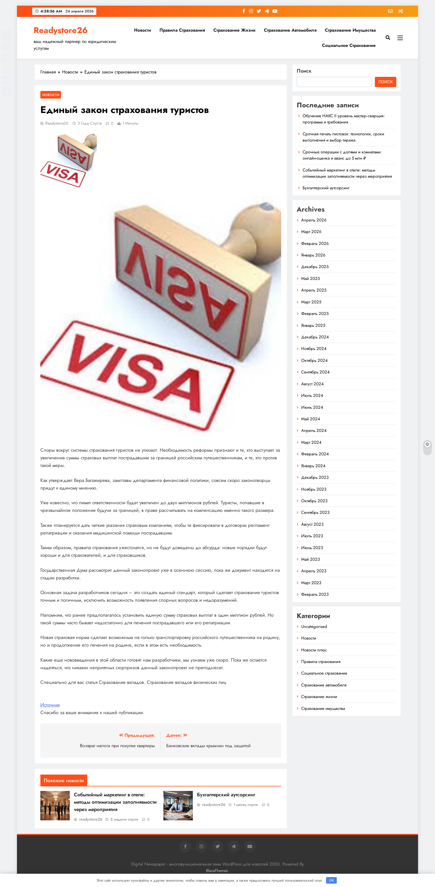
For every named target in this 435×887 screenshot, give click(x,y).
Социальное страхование (349, 45)
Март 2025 (311, 302)
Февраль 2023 (315, 594)
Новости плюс (314, 650)
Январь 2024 (313, 466)
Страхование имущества (350, 30)
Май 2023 (310, 559)
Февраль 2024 (315, 454)
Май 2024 (310, 419)
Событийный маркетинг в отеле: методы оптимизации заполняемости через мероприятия (115, 802)
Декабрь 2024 (315, 337)
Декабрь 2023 (315, 477)
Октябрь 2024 (314, 360)
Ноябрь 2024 (314, 348)
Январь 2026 (313, 255)
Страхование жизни (234, 30)
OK (331, 880)
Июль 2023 (312, 536)
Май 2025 (310, 278)
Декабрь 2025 (315, 267)
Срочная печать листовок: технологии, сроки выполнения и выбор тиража (343, 137)
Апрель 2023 (313, 571)
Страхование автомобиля (290, 30)
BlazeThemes (217, 870)
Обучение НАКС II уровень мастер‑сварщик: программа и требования (344, 119)
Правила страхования (182, 30)
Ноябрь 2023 (313, 489)
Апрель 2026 (314, 220)
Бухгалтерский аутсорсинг (226, 794)
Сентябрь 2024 (315, 372)
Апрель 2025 (313, 290)
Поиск (304, 71)
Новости (142, 30)
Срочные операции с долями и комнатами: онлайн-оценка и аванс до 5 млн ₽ (342, 155)
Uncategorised (314, 626)
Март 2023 (311, 583)
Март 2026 (311, 232)
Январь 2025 (313, 325)
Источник (50, 704)
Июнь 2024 (312, 407)
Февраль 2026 (315, 243)
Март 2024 (311, 442)
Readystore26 (61, 30)
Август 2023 (312, 524)
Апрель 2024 (314, 430)
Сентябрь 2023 (315, 512)
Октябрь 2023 (314, 501)
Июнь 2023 (312, 548)
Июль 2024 (312, 395)
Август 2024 (312, 384)
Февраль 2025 (315, 313)
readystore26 (56, 123)
